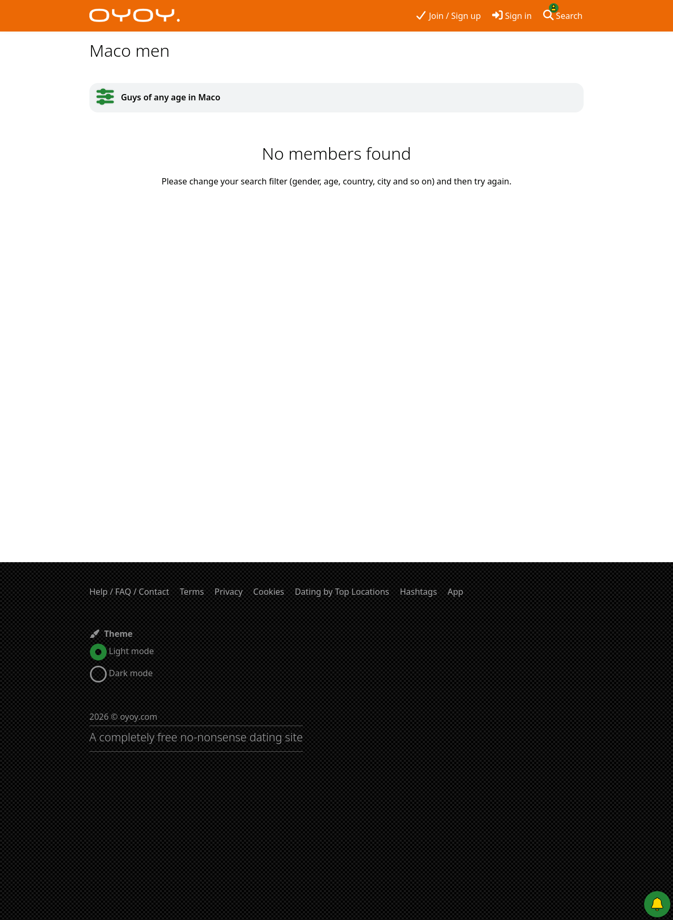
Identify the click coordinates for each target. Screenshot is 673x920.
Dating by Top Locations (342, 591)
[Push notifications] (657, 904)
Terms (192, 591)
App (455, 591)
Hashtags (418, 591)
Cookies (268, 591)
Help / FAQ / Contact (129, 591)
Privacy (228, 591)
